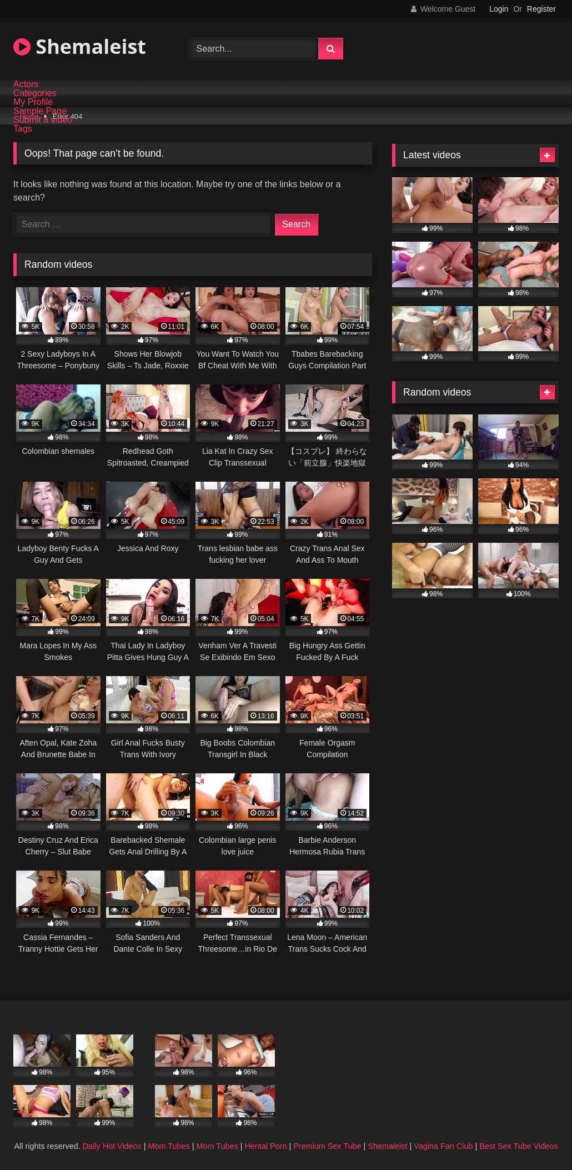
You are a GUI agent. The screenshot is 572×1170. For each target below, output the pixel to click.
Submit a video (42, 120)
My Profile (33, 102)
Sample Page (40, 111)
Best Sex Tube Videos (518, 1146)
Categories (34, 93)
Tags (22, 128)
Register (541, 8)
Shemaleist (79, 46)
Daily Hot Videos (112, 1146)
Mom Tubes (169, 1146)
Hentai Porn (265, 1146)
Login (498, 8)
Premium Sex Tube (327, 1146)
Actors (25, 84)
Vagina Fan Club (443, 1146)
